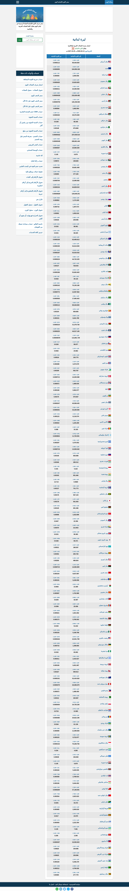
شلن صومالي (105, 756)
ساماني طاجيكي (104, 782)
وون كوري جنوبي (104, 540)
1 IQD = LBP (76, 119)
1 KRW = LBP (75, 538)
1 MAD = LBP (75, 571)
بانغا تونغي (106, 789)
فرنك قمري (106, 527)
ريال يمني (106, 173)
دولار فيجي (106, 402)
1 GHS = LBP (75, 414)
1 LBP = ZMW (56, 866)
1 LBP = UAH (56, 807)
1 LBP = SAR (56, 80)
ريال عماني (106, 94)
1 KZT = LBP (76, 545)
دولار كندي (106, 186)
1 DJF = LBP (76, 368)
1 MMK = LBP (75, 597)
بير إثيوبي (106, 395)
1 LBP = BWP (56, 315)
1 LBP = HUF (56, 460)
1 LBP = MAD (56, 571)
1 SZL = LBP (76, 767)
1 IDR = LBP (76, 466)
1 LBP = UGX (56, 813)
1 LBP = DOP (56, 381)
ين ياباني (107, 500)
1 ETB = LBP (76, 394)
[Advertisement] (79, 19)
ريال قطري (106, 147)
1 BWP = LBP (75, 315)
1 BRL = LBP (76, 296)
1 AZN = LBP (76, 243)
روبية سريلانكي (105, 553)
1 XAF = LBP (76, 846)
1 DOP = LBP (75, 381)
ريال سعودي (106, 81)
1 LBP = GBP (56, 191)
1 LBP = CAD (56, 184)
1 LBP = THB (56, 774)
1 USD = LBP (76, 60)
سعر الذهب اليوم (36, 95)
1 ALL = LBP (76, 211)
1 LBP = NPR (56, 669)
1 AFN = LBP (76, 204)
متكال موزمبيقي (104, 644)
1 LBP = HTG (56, 453)
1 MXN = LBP (75, 630)
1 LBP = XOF (56, 853)
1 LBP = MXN (56, 630)
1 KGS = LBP (75, 512)
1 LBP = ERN (56, 388)
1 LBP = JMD (56, 492)
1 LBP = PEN (56, 682)
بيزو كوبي (106, 363)
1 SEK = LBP (76, 735)
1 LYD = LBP (76, 564)
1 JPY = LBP (76, 499)
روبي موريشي (105, 612)
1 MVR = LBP (75, 617)
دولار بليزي (106, 330)
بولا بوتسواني (105, 317)
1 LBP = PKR (56, 695)
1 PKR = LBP (76, 695)
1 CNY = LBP (76, 178)
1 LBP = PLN (56, 702)
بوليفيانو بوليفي (105, 291)
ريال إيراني (106, 481)
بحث (19, 40)
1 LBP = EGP (56, 106)
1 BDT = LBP (76, 263)
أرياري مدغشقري (104, 586)
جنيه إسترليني (105, 192)
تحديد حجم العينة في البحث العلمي (30, 166)
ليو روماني (106, 716)
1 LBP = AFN (56, 204)
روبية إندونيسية (105, 468)
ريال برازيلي (106, 297)
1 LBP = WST (56, 839)
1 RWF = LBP (75, 722)
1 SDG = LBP (75, 158)
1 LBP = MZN (56, 643)
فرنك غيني (106, 428)
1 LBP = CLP (56, 342)
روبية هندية (106, 474)
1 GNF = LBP (76, 427)
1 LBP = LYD (56, 564)
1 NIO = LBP (76, 656)
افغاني (107, 206)
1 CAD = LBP (75, 184)
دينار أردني (106, 101)
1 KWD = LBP (75, 139)
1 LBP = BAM (56, 250)
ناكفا (108, 389)
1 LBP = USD (56, 60)
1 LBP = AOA (56, 224)
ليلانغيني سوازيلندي (103, 769)
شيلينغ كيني (106, 507)
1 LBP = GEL (56, 407)
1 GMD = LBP (75, 420)
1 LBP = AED (56, 86)
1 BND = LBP (75, 283)
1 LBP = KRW (56, 538)
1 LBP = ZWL (56, 872)
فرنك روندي (106, 723)
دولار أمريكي (105, 61)
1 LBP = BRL (56, 296)
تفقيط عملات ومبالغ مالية (34, 172)
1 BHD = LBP (75, 132)
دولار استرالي (105, 238)
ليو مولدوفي (106, 579)
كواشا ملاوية (106, 625)
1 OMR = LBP (75, 93)
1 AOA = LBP (75, 224)
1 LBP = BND (56, 283)
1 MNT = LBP (75, 604)
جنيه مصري (106, 107)
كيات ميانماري (105, 599)
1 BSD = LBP (76, 302)
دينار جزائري (106, 127)
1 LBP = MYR (56, 636)
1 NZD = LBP (76, 676)
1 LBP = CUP (56, 361)
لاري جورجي (105, 409)
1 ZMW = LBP (75, 866)
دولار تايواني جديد (104, 795)
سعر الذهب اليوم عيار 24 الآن (32, 106)
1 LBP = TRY (56, 73)
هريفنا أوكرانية (105, 808)
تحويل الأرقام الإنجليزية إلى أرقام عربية (31, 192)
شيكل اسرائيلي (105, 114)
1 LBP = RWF (56, 722)
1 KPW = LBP (75, 532)
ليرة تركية (106, 75)
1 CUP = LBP (76, 361)
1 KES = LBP (76, 505)
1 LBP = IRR (56, 479)
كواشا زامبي (106, 867)
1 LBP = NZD (56, 676)
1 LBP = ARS (56, 230)
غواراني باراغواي (104, 710)
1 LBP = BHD (56, 132)
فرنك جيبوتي (105, 369)
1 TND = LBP (76, 165)
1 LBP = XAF (56, 846)
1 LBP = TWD (56, 794)
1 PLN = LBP (76, 702)
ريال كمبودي (105, 520)
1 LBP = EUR (56, 66)
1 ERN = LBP (76, 388)
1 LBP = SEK (56, 735)
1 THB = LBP (76, 774)
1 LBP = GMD (56, 420)
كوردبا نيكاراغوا (105, 658)
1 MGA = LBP (75, 584)
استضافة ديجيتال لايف (61, 884)
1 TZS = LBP (76, 800)
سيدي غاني (106, 415)
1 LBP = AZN (56, 243)
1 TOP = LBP (76, 787)
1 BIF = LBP (76, 276)
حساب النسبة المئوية (35, 117)
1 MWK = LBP (75, 623)
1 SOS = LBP (76, 754)
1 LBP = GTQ (56, 433)
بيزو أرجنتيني (105, 232)
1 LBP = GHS (56, 414)
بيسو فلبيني (106, 690)
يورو (108, 68)
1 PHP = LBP (76, 689)
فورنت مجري (105, 461)
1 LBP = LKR (56, 551)
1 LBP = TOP (56, 787)
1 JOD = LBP (76, 99)
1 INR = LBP (76, 473)
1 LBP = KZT (56, 545)
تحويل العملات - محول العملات (32, 90)
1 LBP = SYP (56, 152)
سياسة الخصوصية (74, 884)
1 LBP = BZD (56, 329)
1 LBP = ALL (56, 211)
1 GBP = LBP (75, 191)
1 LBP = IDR (56, 466)
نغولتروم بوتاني (105, 310)
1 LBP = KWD (56, 139)
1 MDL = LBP (75, 577)
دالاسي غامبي (105, 422)
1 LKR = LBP (76, 551)
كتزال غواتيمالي (105, 435)
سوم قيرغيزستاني (104, 513)
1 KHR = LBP (75, 518)
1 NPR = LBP (76, 669)
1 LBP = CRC (56, 355)
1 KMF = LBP (75, 525)
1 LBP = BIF (56, 276)
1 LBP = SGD (56, 741)
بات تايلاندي (106, 775)
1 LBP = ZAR (56, 859)
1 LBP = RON (56, 715)
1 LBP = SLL (56, 748)
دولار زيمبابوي (105, 874)
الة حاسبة (39, 155)
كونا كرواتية (106, 448)
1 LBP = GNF (56, 427)
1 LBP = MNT (56, 604)
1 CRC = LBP (75, 355)
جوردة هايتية (106, 454)
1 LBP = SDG (56, 158)
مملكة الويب (109, 2)
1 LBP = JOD (56, 99)
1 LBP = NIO (56, 656)
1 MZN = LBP (75, 643)
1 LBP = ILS (56, 112)
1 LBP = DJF (56, 368)
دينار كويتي (106, 140)
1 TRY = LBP (76, 73)
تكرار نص (39, 199)
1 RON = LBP (75, 715)
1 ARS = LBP (76, 230)
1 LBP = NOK (56, 663)
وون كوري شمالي (104, 533)
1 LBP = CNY (56, 178)
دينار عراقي (106, 120)
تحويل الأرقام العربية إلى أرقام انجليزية (32, 184)
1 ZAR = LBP (76, 859)
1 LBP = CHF (56, 335)
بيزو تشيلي (106, 343)
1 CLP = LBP (76, 342)
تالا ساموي (106, 841)
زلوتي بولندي (105, 703)
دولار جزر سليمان (104, 730)
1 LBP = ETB (56, 394)
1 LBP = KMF (56, 525)
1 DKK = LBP (75, 374)
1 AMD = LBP (75, 217)
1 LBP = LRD (56, 558)
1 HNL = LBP (76, 440)
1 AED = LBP (76, 86)
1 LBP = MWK (56, 623)
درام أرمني (106, 219)
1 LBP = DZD (56, 125)
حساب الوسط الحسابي (34, 150)
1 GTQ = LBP (75, 433)
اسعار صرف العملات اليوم (33, 85)
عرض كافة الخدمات (35, 232)
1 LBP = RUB (56, 198)
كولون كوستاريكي (104, 356)
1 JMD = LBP (76, 492)
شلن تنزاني (106, 802)
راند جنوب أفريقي (104, 861)
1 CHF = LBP (76, 335)
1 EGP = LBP (76, 106)
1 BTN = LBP (76, 309)
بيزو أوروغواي (105, 821)
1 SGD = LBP (75, 741)
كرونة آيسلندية (105, 487)
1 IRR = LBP (76, 479)
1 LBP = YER (56, 171)
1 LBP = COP (56, 348)
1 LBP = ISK (56, 486)
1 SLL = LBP (76, 748)
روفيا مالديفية (105, 618)
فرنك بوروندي (105, 278)
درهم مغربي (106, 572)
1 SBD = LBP (76, 728)
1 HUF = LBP (76, 460)
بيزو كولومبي (105, 350)
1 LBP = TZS (56, 800)
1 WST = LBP (75, 839)
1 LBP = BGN (56, 270)
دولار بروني (106, 284)
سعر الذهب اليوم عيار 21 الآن (32, 101)
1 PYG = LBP (76, 708)
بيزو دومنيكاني (105, 382)
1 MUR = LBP (75, 610)
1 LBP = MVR (56, 617)
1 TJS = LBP (76, 781)
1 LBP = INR (56, 473)
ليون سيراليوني (105, 749)
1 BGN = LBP (75, 270)
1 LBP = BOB (56, 289)
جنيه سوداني (106, 160)
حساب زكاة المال (36, 161)
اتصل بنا (51, 884)
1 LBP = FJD (56, 401)
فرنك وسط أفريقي (104, 847)
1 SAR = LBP (76, 80)
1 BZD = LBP (76, 329)
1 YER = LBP (76, 171)
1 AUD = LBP (75, 237)
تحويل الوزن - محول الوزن (33, 210)
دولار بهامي (106, 304)
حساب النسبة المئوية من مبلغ (32, 131)
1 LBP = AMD (56, 217)
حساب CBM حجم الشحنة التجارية (31, 112)
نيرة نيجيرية (106, 651)
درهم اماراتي (105, 88)
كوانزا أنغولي (105, 225)
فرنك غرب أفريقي (104, 854)
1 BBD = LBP (75, 256)
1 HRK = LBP (75, 446)
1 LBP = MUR (56, 610)
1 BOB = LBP (75, 289)
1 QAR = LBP (75, 145)
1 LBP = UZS (56, 826)
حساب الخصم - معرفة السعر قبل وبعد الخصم (31, 138)
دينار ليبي (106, 566)
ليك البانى (106, 212)
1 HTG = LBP (76, 453)
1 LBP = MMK (56, 597)
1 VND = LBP (76, 833)
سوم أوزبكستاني (104, 828)
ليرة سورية (106, 153)
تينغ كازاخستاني (105, 546)
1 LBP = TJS (56, 781)
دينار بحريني (106, 134)
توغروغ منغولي (105, 605)
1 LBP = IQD (56, 119)
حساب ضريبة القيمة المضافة (32, 79)
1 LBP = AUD (56, 237)
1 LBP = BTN (56, 309)
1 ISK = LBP (76, 486)
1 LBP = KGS (56, 512)
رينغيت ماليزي (105, 638)
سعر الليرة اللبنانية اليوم (62, 2)
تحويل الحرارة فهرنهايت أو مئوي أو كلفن (30, 217)
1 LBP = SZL (56, 767)
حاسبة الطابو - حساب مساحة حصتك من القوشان (30, 225)
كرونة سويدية (105, 736)
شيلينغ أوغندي (105, 815)
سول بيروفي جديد (104, 684)
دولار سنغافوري (105, 743)
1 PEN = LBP (76, 682)
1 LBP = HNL (56, 440)
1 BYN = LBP (76, 322)
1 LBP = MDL (56, 577)
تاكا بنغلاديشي (105, 264)
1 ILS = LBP (76, 112)
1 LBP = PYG (56, 708)
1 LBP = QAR (56, 145)
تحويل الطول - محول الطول (33, 205)
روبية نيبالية (106, 671)
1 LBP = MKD (56, 591)
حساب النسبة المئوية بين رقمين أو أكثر (31, 124)
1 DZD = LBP (76, 125)
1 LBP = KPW (56, 532)
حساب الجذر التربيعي (35, 145)
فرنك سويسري (105, 337)
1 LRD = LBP (76, 558)
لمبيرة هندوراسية (104, 441)
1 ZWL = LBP (75, 872)
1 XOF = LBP (76, 853)
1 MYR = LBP (75, 636)
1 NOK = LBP (75, 663)
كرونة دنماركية (105, 376)
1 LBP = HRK (56, 446)
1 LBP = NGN (56, 650)
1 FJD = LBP (76, 401)
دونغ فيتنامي (106, 834)
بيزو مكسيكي (105, 631)
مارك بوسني (106, 251)
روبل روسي (106, 199)
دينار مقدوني (105, 592)
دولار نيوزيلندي (105, 677)
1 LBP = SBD (56, 728)
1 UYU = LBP (76, 820)
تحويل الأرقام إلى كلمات (34, 177)
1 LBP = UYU (56, 820)
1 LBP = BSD (56, 302)
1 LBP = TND (56, 165)
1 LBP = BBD (56, 256)
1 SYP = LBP (76, 152)
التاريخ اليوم (88, 51)
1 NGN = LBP (75, 650)
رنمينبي (107, 179)
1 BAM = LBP (75, 250)
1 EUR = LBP (76, 66)
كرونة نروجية (105, 664)
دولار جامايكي (105, 494)
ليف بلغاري (106, 271)
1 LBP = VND (56, 833)
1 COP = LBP (75, 348)
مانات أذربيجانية (105, 245)
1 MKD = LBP (75, 591)
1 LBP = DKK (56, 374)
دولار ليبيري (106, 559)
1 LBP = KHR (56, 518)
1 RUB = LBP (75, 198)
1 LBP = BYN (56, 322)
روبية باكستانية (105, 697)
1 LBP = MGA (56, 584)
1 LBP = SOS (56, 754)
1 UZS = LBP (76, 826)
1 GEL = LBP (76, 407)
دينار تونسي (106, 166)
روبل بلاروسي (105, 323)
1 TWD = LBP (75, 794)
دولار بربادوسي (105, 258)
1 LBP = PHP (56, 689)
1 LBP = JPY (56, 499)
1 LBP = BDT (56, 263)
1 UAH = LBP (75, 807)
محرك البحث (30, 36)
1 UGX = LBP (75, 813)
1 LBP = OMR (56, 93)
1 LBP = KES (56, 505)
